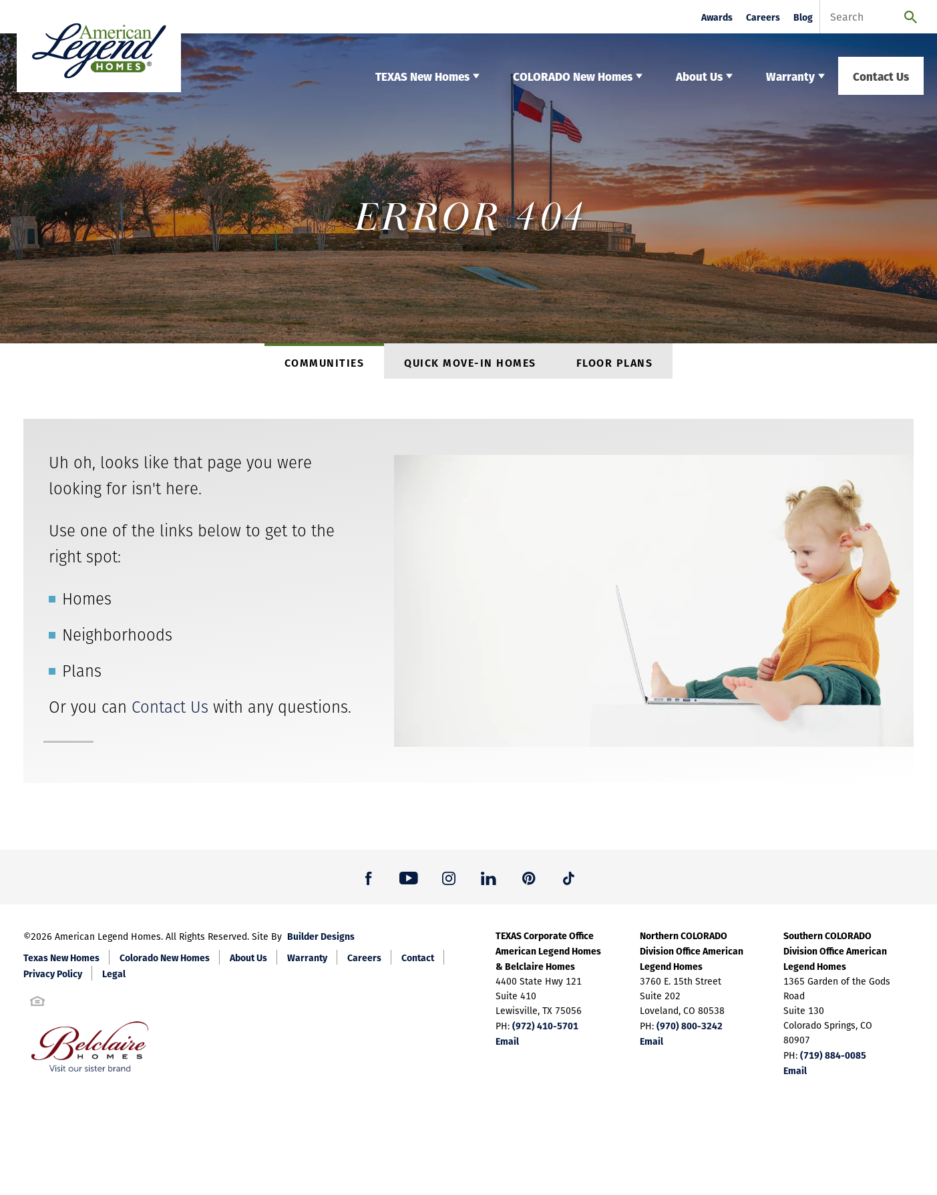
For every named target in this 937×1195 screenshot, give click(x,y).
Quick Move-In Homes (470, 365)
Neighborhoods (117, 641)
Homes (87, 605)
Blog (803, 17)
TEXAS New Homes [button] (422, 76)
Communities (325, 365)
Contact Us (881, 76)
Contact (417, 963)
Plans (82, 677)
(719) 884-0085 (833, 1060)
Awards (717, 17)
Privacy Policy (52, 979)
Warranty (307, 963)
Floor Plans (614, 365)
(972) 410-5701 (545, 1031)
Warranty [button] (790, 76)
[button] (368, 883)
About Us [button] (699, 76)
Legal (114, 979)
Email (507, 1046)
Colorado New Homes (165, 963)
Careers (763, 17)
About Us (248, 963)
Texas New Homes (61, 963)
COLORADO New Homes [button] (572, 76)
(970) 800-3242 (690, 1031)
